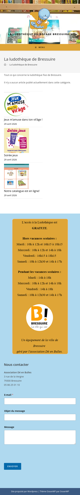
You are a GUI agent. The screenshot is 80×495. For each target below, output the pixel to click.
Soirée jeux (11, 155)
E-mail (8, 394)
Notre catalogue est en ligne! (22, 191)
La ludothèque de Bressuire (23, 64)
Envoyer (12, 466)
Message (9, 427)
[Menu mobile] (40, 47)
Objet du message (14, 410)
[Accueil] (5, 64)
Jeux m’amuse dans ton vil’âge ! (23, 119)
